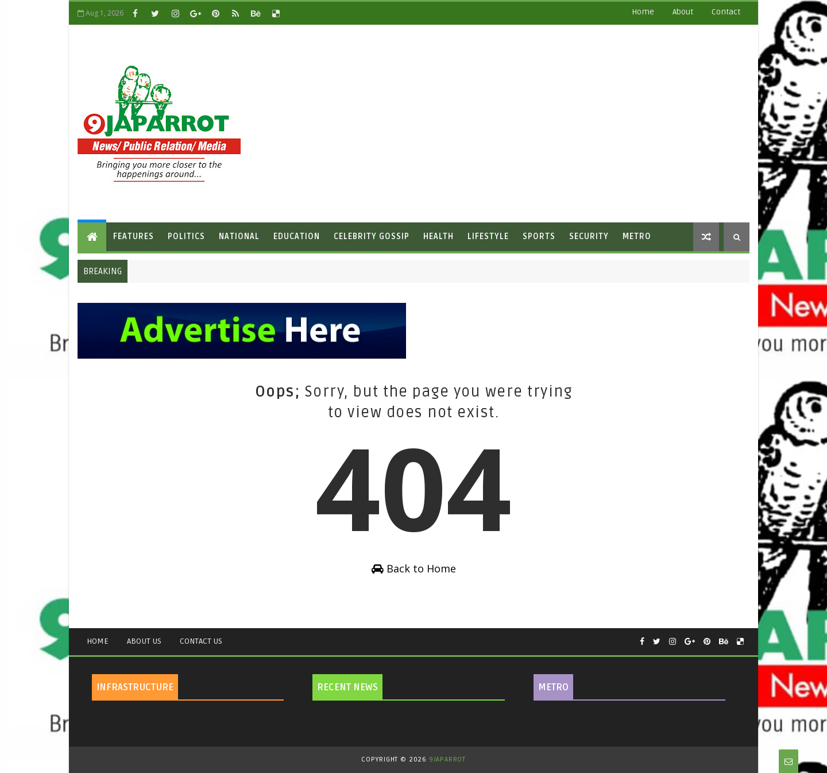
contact (726, 12)
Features (133, 236)
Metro (637, 236)
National (239, 236)
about (683, 12)
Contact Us (201, 641)
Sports (539, 236)
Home (643, 12)
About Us (144, 641)
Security (589, 236)
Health (438, 236)
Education (296, 236)
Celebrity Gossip (371, 236)
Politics (186, 236)
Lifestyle (488, 236)
